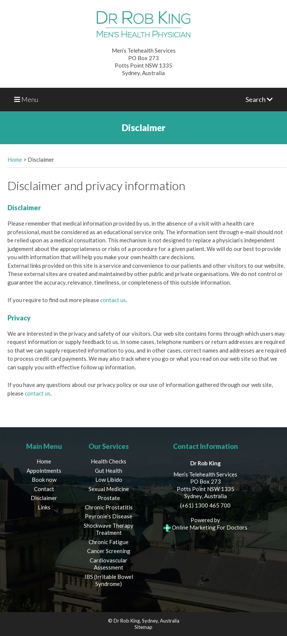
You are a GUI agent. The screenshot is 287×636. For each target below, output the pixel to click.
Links (44, 507)
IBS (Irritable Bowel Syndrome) (108, 580)
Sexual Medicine (109, 488)
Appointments (44, 470)
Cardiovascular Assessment (108, 564)
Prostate (109, 497)
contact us (113, 300)
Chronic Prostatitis (109, 507)
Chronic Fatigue (109, 542)
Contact (44, 488)
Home (14, 159)
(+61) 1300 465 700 (205, 505)
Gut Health (108, 470)
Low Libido (108, 479)
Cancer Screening (108, 550)
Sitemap (143, 627)
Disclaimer (44, 497)
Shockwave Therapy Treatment (108, 529)
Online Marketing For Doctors (205, 527)
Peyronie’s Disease (108, 516)
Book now (44, 479)
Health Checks (108, 461)
